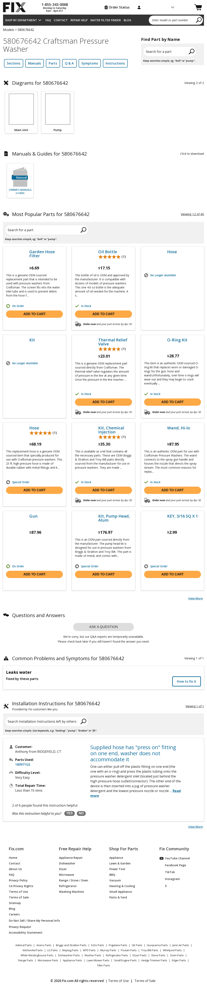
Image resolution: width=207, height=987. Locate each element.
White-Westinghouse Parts (37, 955)
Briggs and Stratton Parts (71, 945)
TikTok (167, 872)
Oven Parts (177, 955)
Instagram (169, 879)
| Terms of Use (117, 981)
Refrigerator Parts (117, 955)
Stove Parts (158, 955)
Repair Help (79, 20)
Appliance (116, 858)
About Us (15, 869)
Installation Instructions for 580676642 (56, 706)
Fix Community (174, 848)
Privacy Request (20, 927)
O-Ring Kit (177, 340)
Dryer (63, 869)
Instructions (115, 63)
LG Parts (52, 950)
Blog (127, 20)
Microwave (66, 875)
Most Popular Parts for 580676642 (51, 214)
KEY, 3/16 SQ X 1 (182, 516)
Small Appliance (120, 892)
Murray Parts (108, 950)
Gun (33, 516)
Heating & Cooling (122, 886)
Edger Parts (179, 960)
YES (69, 813)
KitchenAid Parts (33, 950)
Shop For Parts (123, 848)
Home (13, 858)
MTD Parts (89, 950)
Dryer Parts (140, 955)
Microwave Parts (48, 960)
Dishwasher (67, 863)
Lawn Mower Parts (98, 960)
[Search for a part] (44, 230)
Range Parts (25, 960)
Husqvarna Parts (157, 945)
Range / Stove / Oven (73, 880)
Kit (32, 340)
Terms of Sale (19, 897)
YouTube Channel (174, 858)
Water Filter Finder (105, 20)
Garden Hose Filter (42, 254)
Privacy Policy (18, 880)
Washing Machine (71, 892)
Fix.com (16, 848)
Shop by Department (21, 20)
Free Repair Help (75, 848)
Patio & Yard (118, 897)
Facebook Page (172, 865)
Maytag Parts (70, 950)
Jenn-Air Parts (180, 945)
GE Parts (137, 945)
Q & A (69, 63)
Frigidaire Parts (118, 945)
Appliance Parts (72, 960)
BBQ (112, 875)
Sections (13, 63)
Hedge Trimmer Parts (154, 960)
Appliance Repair (71, 858)
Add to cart (34, 314)
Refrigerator (68, 886)
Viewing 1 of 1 (195, 706)
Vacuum (115, 880)
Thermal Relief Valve (112, 342)
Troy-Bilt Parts (149, 950)
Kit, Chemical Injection (111, 430)
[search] (199, 20)
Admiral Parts (23, 945)
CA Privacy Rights (21, 886)
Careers (14, 914)
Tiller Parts (103, 965)
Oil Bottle (107, 252)
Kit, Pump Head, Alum (114, 518)
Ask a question (103, 627)
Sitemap (15, 903)
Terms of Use (18, 892)
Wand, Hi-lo (178, 428)
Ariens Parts (43, 945)
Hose (172, 252)
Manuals (34, 63)
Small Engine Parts (125, 960)
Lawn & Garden (120, 863)
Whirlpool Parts (172, 950)
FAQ (48, 20)
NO (81, 813)
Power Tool (117, 869)
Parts (53, 63)
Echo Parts (97, 945)
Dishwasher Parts (69, 955)
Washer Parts (92, 955)
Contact (61, 20)
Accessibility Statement (25, 932)
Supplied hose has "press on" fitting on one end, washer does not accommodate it (133, 753)
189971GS (22, 764)
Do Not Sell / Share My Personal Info (29, 920)
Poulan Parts (129, 950)
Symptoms (89, 63)
